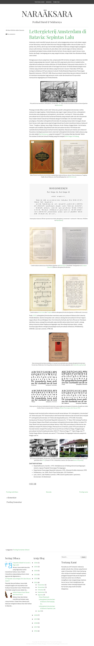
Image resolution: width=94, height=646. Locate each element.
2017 (35, 627)
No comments (11, 34)
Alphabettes (59, 220)
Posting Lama (83, 492)
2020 (35, 615)
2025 (35, 566)
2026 (35, 563)
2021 (35, 582)
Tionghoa (49, 312)
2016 (35, 631)
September (41, 592)
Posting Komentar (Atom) (21, 550)
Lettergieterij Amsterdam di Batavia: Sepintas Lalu (57, 34)
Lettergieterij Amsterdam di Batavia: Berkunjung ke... (47, 601)
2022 (35, 578)
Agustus (40, 595)
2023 (35, 574)
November (41, 587)
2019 (35, 619)
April (39, 611)
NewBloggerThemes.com (60, 644)
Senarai (48, 2)
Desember (41, 585)
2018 (35, 623)
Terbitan (56, 2)
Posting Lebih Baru (12, 492)
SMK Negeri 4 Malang (72, 136)
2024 (35, 570)
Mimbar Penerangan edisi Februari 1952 (70, 408)
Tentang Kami (39, 2)
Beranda (48, 492)
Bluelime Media (36, 644)
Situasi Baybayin (44, 597)
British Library (72, 177)
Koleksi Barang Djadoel (79, 365)
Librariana (59, 105)
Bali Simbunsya (44, 134)
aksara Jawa (41, 312)
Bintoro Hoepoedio (78, 460)
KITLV (43, 460)
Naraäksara (47, 14)
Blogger (59, 642)
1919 (34, 315)
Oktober (40, 590)
